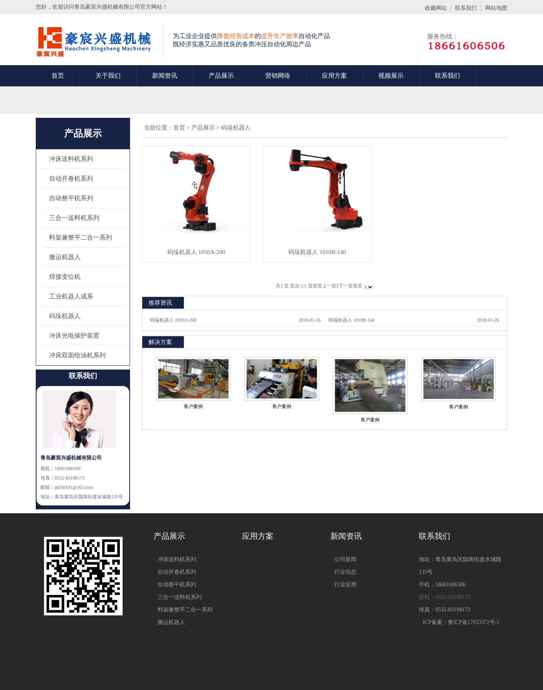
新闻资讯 (164, 75)
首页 (57, 75)
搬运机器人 (65, 257)
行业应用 (345, 585)
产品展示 (221, 75)
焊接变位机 (65, 276)
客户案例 (193, 406)
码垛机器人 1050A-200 (196, 252)
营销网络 (277, 75)
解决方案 (160, 342)
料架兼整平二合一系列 (80, 237)
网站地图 (496, 8)
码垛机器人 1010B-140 (317, 252)
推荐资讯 (160, 303)
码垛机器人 (65, 316)
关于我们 (108, 75)
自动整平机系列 (71, 198)
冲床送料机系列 (71, 159)
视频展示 (391, 75)
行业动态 (345, 572)
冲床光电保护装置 (74, 335)
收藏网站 (436, 8)
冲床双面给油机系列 (77, 355)
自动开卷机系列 (71, 178)
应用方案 (334, 75)
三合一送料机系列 (74, 217)
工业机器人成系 (71, 296)
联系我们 (466, 8)
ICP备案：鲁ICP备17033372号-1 (461, 622)
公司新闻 (345, 559)
